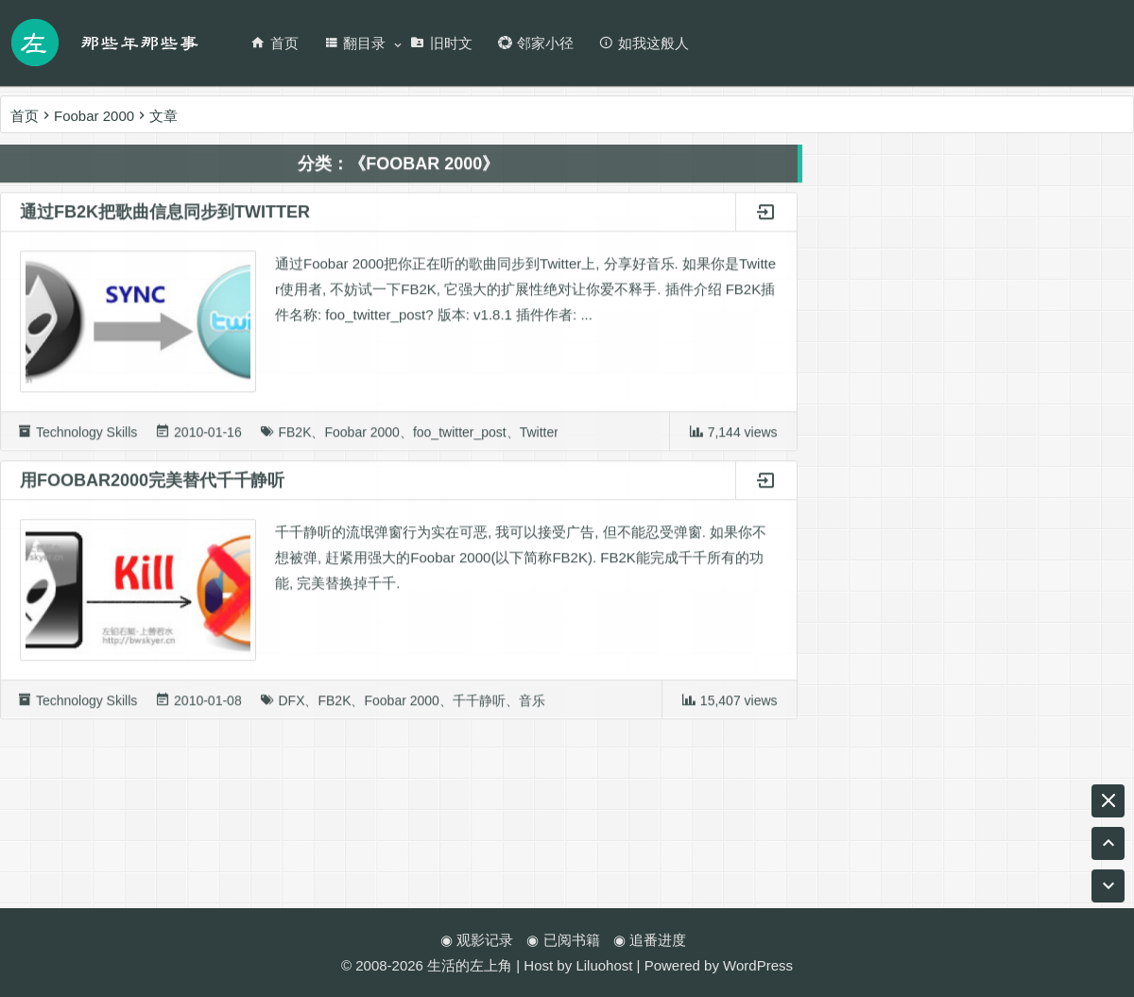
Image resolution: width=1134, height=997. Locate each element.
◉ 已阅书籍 (562, 940)
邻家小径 (535, 43)
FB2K (294, 437)
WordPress (758, 965)
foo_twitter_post (460, 437)
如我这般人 (643, 43)
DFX (291, 705)
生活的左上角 (469, 965)
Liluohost (604, 965)
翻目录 (354, 43)
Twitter (539, 437)
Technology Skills (86, 437)
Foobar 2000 (361, 437)
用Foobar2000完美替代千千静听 (152, 485)
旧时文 (441, 43)
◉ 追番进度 (649, 940)
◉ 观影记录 (476, 940)
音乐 (532, 705)
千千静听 (479, 705)
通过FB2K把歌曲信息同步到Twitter (165, 217)
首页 (274, 43)
